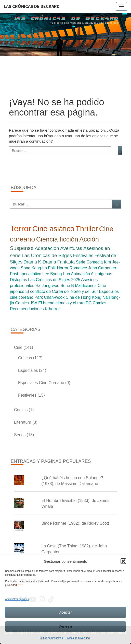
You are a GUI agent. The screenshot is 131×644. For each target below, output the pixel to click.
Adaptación (47, 248)
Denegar (65, 626)
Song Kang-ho (34, 268)
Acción (89, 239)
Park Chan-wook (49, 297)
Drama (30, 261)
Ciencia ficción (57, 239)
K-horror (52, 309)
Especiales (28, 370)
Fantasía (65, 261)
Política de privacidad (51, 638)
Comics (22, 303)
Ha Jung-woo (47, 285)
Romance (78, 268)
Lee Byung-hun (56, 274)
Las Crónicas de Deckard (32, 6)
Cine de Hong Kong (83, 297)
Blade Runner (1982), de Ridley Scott (75, 523)
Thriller (86, 229)
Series (19, 435)
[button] (123, 561)
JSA (33, 303)
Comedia (94, 262)
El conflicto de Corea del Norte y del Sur (61, 291)
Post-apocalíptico (25, 274)
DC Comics (96, 303)
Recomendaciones (27, 309)
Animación (80, 274)
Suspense (22, 248)
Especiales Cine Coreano (41, 383)
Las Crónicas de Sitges (47, 255)
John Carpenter (102, 268)
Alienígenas (101, 274)
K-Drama (47, 261)
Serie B (67, 285)
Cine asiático (53, 229)
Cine (18, 347)
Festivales (83, 255)
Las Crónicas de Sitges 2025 (54, 280)
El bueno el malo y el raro (61, 303)
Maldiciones (85, 285)
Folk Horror (58, 268)
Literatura (22, 422)
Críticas (25, 358)
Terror (20, 228)
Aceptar (65, 612)
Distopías (18, 280)
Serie (80, 262)
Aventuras (71, 248)
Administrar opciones (17, 599)
